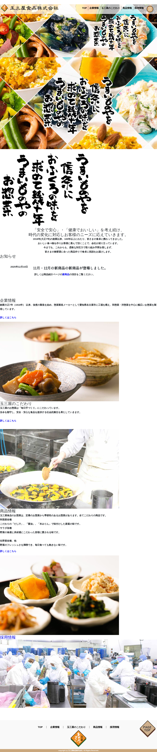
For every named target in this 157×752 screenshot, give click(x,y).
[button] (4, 31)
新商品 (65, 274)
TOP (84, 8)
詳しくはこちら (8, 317)
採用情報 (139, 8)
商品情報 (127, 8)
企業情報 (94, 8)
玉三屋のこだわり (110, 8)
